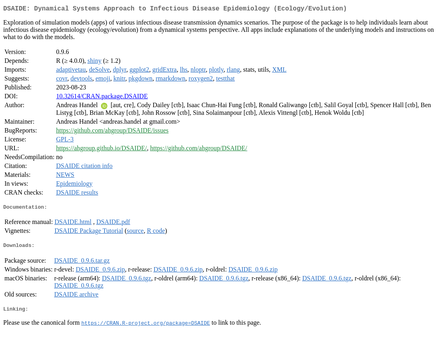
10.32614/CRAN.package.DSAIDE (102, 97)
